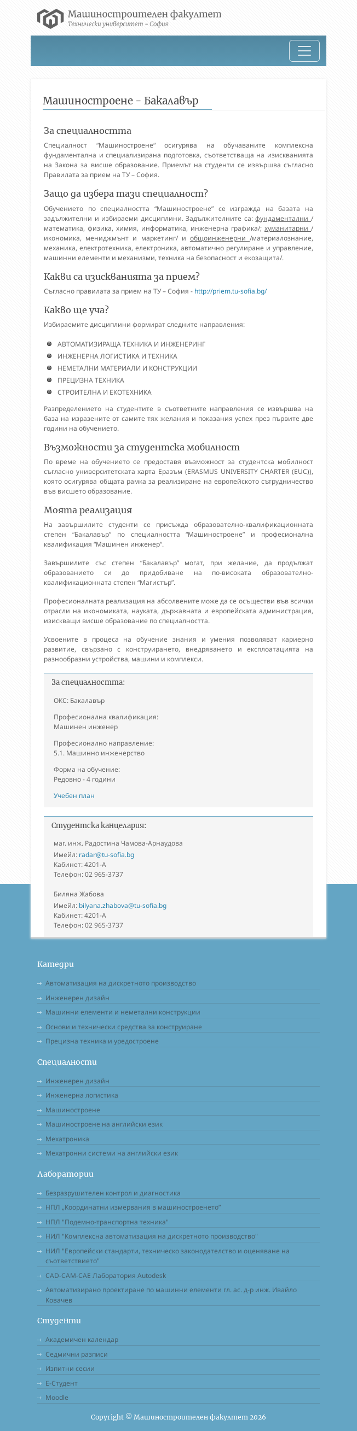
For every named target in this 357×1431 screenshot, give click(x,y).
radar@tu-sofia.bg (106, 854)
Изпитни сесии (70, 1368)
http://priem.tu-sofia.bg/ (230, 291)
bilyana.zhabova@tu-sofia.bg (122, 905)
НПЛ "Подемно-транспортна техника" (107, 1222)
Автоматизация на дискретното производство (120, 983)
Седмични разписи (76, 1354)
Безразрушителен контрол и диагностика (113, 1193)
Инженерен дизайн (77, 997)
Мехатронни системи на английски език (111, 1153)
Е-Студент (61, 1383)
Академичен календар (81, 1339)
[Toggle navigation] (304, 51)
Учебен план (74, 795)
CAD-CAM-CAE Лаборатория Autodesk (105, 1275)
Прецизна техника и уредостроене (102, 1041)
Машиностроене (72, 1110)
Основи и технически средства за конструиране (123, 1026)
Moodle (56, 1397)
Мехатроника (67, 1138)
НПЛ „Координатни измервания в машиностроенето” (133, 1207)
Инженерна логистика (81, 1095)
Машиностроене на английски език (104, 1124)
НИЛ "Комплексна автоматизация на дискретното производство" (151, 1236)
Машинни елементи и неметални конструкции (122, 1012)
